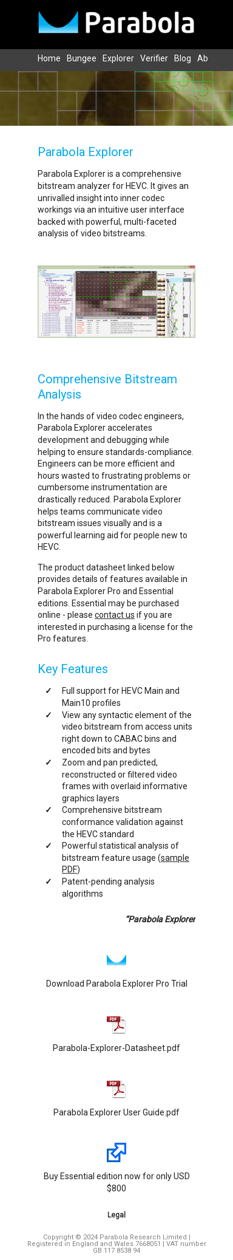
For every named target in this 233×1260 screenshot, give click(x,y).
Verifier (154, 58)
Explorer (118, 58)
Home (49, 58)
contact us (115, 615)
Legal (116, 1215)
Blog (182, 58)
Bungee (81, 58)
